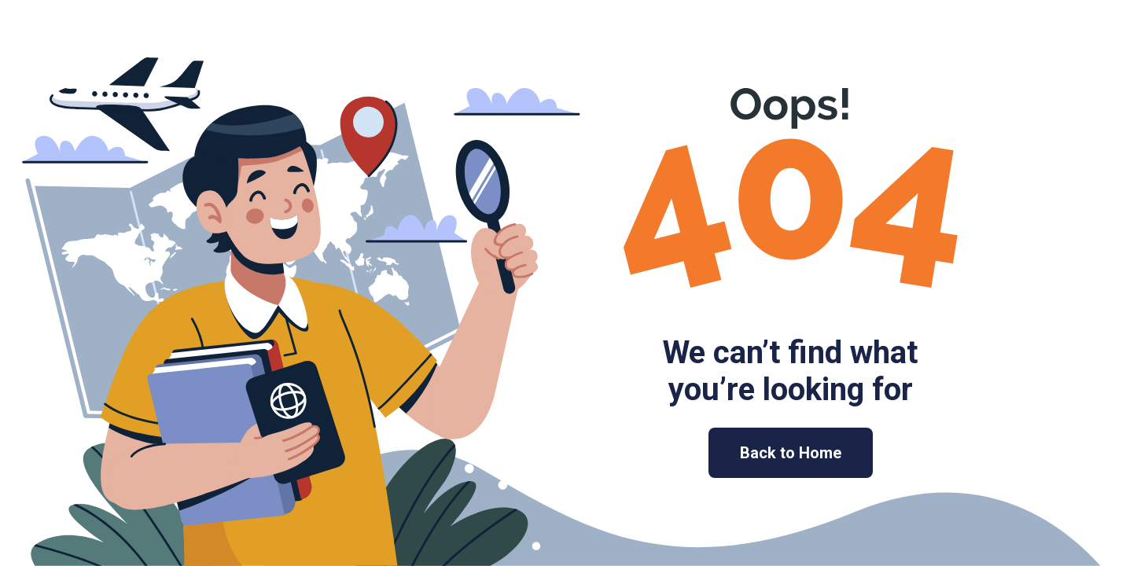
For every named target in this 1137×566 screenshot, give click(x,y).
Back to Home (790, 452)
